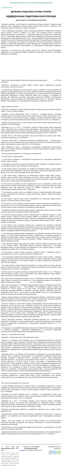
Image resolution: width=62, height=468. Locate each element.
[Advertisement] (31, 67)
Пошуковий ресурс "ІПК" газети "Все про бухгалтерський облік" (31, 3)
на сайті (22, 450)
